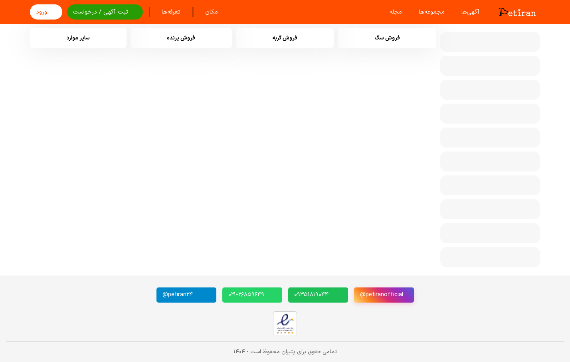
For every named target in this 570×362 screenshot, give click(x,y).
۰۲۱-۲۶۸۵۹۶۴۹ (246, 294)
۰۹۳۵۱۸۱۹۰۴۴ (311, 294)
